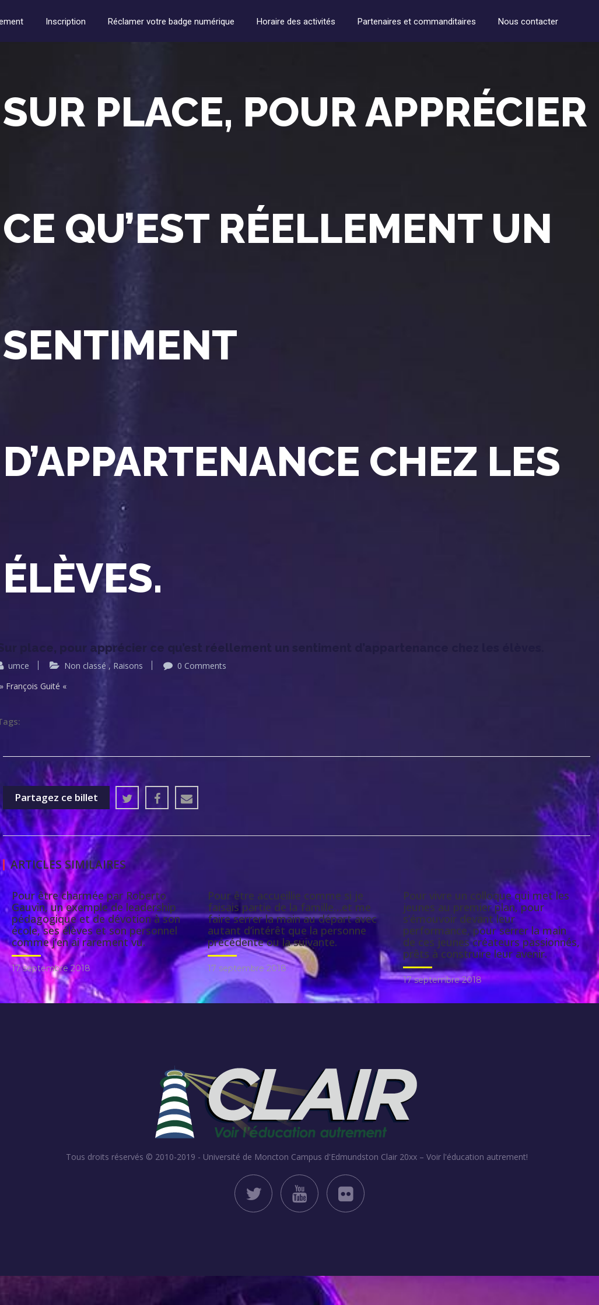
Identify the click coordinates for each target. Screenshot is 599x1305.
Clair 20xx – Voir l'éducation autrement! (454, 1156)
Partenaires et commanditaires (417, 21)
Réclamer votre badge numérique (171, 21)
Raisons (128, 665)
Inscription (65, 21)
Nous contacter (528, 21)
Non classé (85, 665)
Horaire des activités (296, 21)
